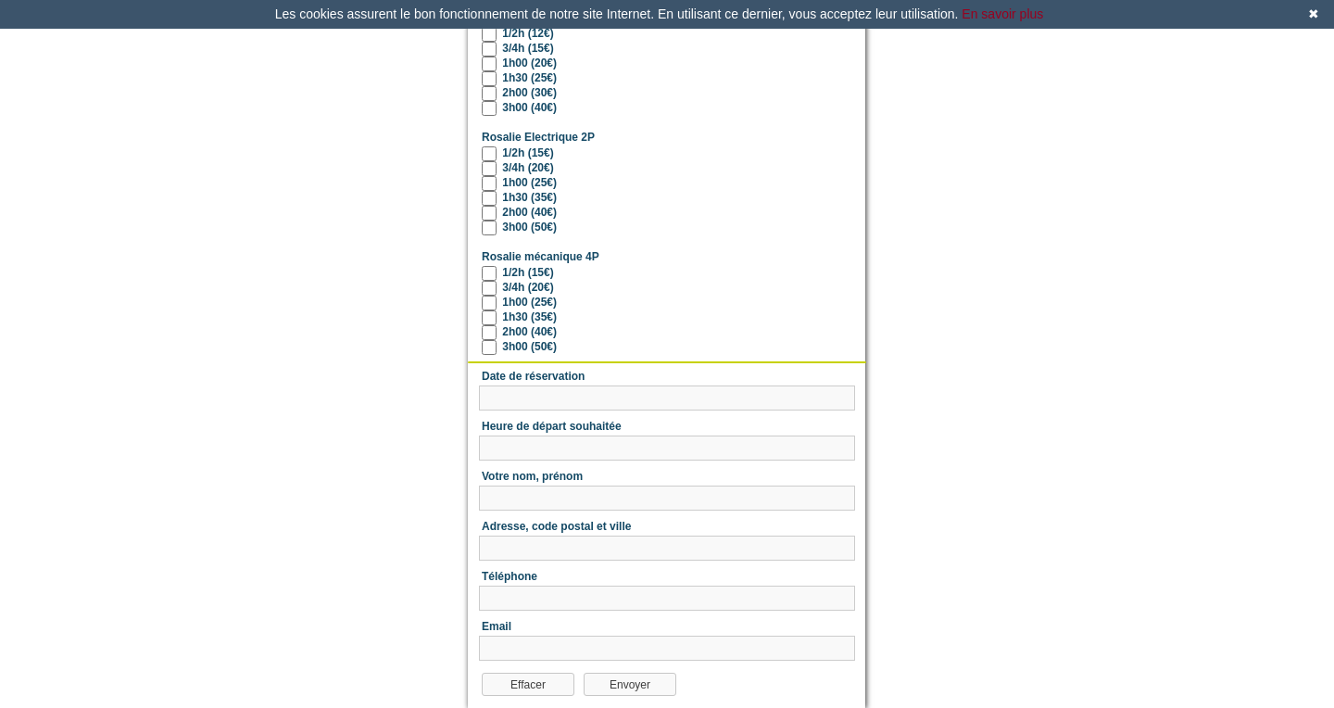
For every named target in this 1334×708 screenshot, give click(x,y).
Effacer (528, 684)
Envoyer (630, 684)
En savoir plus (1002, 13)
